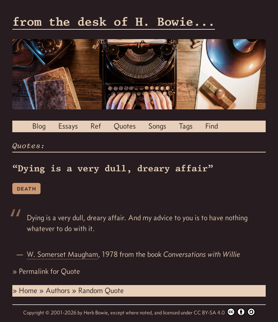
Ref (95, 126)
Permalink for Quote (49, 271)
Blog (39, 126)
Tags (186, 126)
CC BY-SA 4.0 (224, 312)
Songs (157, 126)
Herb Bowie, (97, 312)
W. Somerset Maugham (62, 254)
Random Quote (101, 290)
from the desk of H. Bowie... (113, 21)
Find (211, 126)
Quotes (125, 126)
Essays (68, 126)
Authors (59, 290)
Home (29, 290)
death (26, 188)
